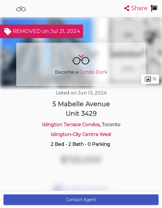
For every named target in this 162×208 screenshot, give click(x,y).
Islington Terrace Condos (71, 124)
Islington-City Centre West (81, 134)
